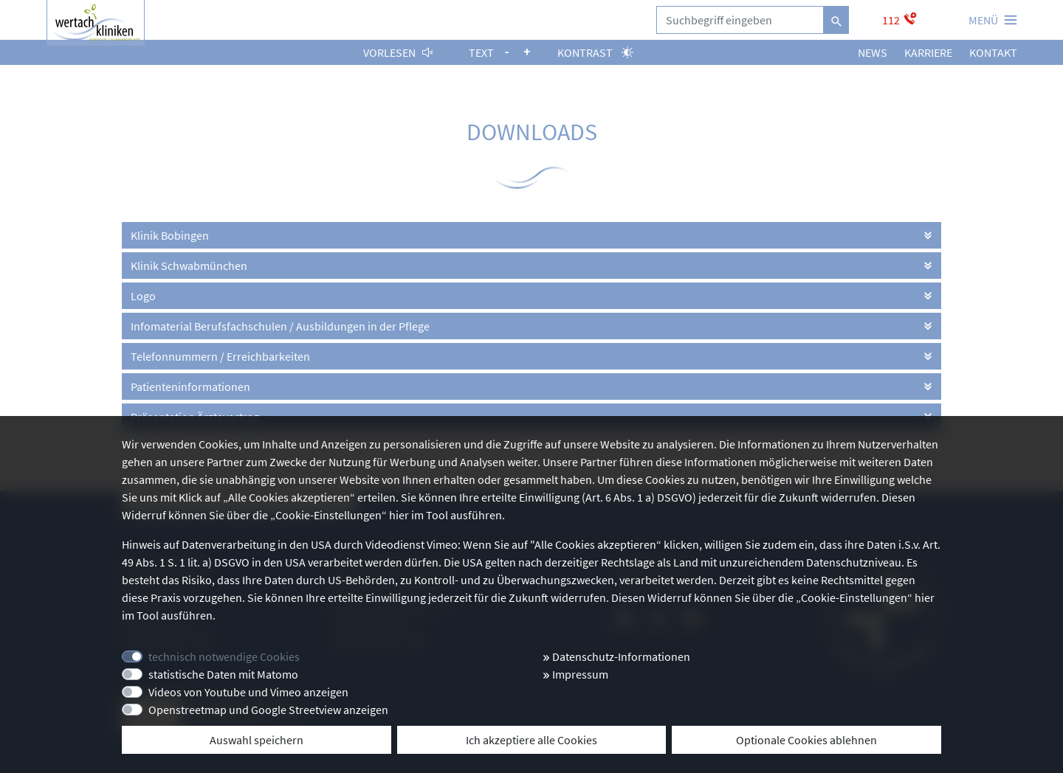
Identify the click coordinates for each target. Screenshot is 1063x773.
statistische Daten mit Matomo (223, 674)
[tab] (531, 235)
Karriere (928, 52)
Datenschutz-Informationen (616, 656)
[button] (531, 235)
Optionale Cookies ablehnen (806, 739)
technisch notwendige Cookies (224, 656)
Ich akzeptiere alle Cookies (531, 739)
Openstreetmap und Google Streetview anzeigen (268, 709)
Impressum (575, 674)
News (872, 52)
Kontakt (993, 52)
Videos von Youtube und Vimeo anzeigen (248, 691)
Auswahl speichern (256, 739)
